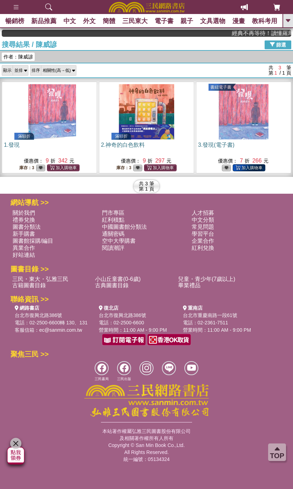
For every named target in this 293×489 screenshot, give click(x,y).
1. (12, 145)
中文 (69, 21)
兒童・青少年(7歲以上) (207, 279)
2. (123, 145)
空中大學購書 (119, 241)
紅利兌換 (203, 248)
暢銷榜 (14, 21)
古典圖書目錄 (112, 285)
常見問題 (203, 227)
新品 (43, 21)
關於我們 (24, 213)
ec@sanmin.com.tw (60, 330)
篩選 (278, 44)
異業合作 (24, 248)
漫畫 (238, 21)
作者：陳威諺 (18, 57)
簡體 (109, 21)
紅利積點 (113, 220)
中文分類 (203, 220)
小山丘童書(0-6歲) (118, 279)
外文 (89, 21)
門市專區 (113, 213)
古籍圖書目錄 (29, 285)
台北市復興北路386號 (38, 315)
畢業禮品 (189, 285)
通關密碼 (113, 234)
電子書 (164, 21)
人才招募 (203, 213)
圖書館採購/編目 (33, 241)
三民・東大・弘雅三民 (40, 279)
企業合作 (203, 241)
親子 (186, 21)
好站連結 (24, 255)
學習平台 (203, 234)
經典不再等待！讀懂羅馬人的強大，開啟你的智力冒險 (267, 33)
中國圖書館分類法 (124, 227)
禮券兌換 (24, 220)
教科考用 (264, 21)
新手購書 (24, 234)
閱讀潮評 (113, 248)
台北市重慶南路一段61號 (210, 315)
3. (216, 145)
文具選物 (212, 21)
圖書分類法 (27, 227)
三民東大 (135, 21)
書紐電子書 (220, 87)
